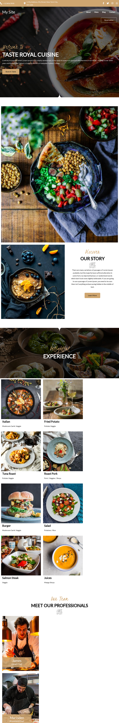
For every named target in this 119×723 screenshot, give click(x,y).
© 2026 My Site (59, 714)
